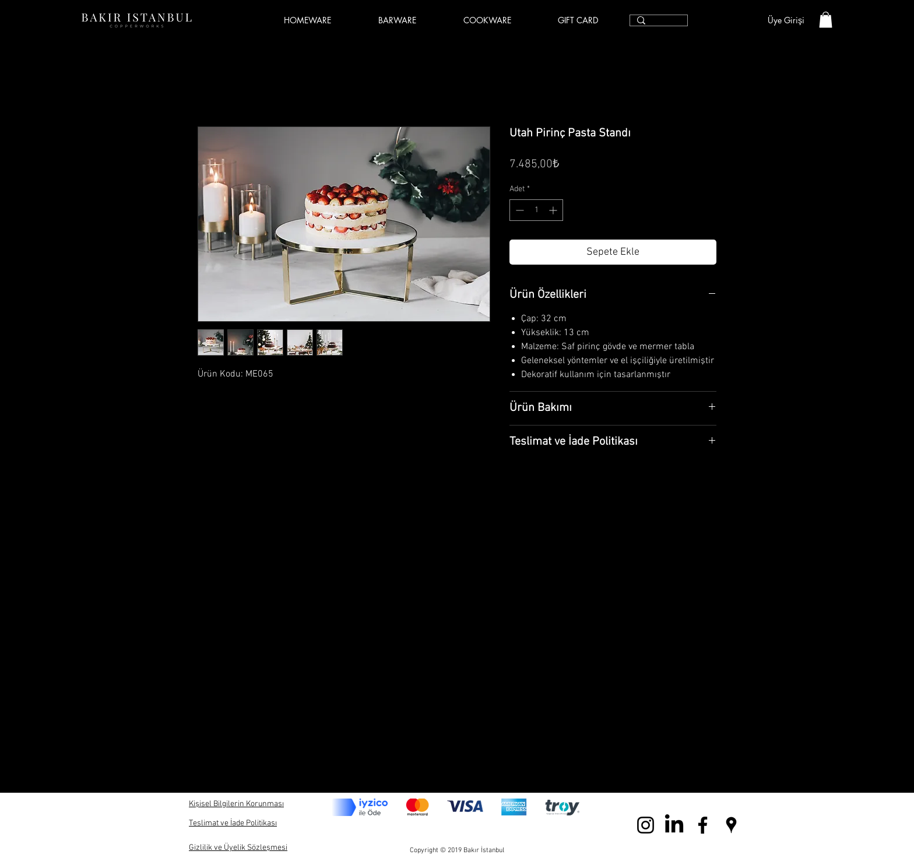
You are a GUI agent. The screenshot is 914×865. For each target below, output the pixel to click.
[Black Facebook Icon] (702, 825)
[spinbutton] (536, 210)
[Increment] (554, 210)
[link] (825, 19)
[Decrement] (518, 210)
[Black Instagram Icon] (645, 825)
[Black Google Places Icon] (731, 825)
